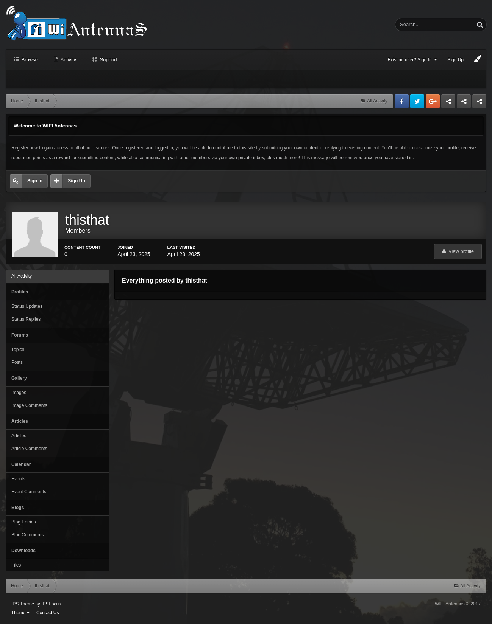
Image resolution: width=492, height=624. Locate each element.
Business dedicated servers (448, 103)
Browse (29, 59)
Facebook (402, 101)
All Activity (21, 276)
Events (18, 478)
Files (16, 565)
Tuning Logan (464, 103)
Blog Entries (23, 522)
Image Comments (29, 405)
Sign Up (455, 59)
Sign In (34, 180)
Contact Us (47, 612)
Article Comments (29, 448)
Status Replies (26, 319)
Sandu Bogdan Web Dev (479, 103)
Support (107, 59)
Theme (20, 612)
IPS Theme (22, 604)
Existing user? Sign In (412, 59)
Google (433, 101)
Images (18, 392)
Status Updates (26, 306)
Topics (17, 349)
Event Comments (28, 491)
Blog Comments (27, 534)
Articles (18, 435)
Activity (67, 59)
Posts (17, 362)
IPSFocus (51, 604)
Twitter (417, 101)
